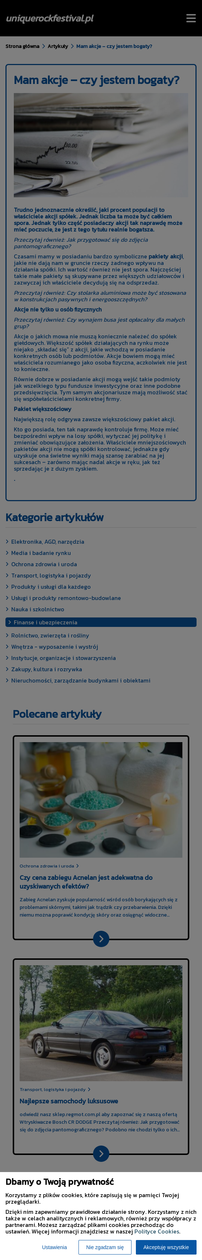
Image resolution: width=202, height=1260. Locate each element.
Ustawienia (54, 1247)
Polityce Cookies (156, 1231)
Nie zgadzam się (105, 1247)
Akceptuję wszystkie (166, 1247)
